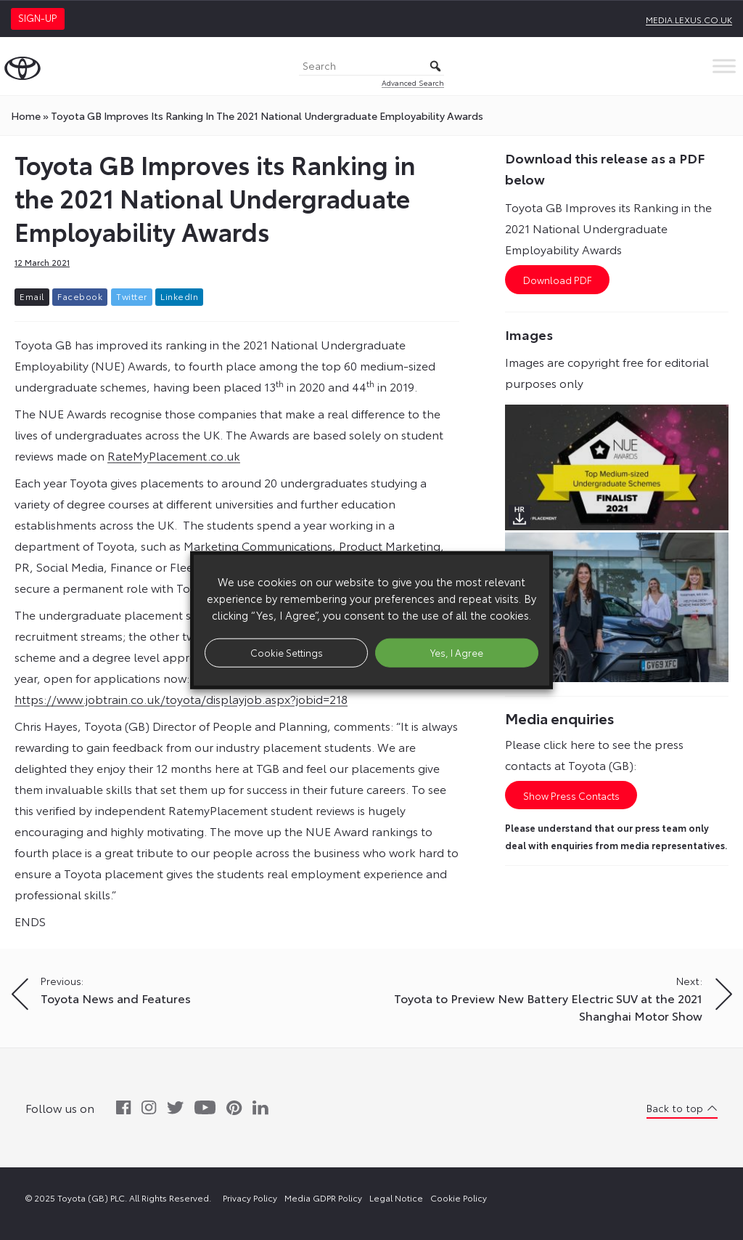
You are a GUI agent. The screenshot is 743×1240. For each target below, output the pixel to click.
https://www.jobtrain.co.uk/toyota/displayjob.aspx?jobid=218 (181, 698)
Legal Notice (396, 1197)
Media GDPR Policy (323, 1197)
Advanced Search (413, 82)
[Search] (371, 66)
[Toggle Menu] (724, 66)
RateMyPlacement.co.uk (173, 455)
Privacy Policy (250, 1197)
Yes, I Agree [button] (456, 652)
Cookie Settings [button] (286, 652)
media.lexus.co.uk (689, 19)
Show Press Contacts (571, 795)
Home (26, 115)
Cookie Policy (458, 1197)
